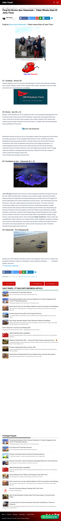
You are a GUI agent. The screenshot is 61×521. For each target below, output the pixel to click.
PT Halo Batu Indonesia (10, 266)
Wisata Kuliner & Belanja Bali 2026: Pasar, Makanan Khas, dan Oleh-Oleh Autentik (32, 354)
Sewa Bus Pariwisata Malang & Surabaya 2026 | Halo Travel (26, 488)
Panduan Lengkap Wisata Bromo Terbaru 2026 (22, 347)
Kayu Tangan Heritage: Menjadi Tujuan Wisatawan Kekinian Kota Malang (29, 320)
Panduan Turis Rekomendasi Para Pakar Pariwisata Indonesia (26, 454)
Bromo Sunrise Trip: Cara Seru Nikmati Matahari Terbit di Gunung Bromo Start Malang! (33, 306)
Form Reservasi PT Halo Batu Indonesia (20, 292)
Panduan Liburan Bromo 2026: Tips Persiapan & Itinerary (25, 313)
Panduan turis (34, 276)
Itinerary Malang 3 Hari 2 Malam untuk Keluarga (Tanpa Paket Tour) (28, 474)
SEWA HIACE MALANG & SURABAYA (19, 333)
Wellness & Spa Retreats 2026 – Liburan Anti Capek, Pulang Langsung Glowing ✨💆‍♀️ (33, 340)
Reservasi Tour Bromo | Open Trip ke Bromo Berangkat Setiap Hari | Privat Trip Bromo (33, 461)
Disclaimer (22, 514)
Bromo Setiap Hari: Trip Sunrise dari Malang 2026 (16, 327)
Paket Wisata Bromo (25, 276)
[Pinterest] (37, 18)
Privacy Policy (30, 514)
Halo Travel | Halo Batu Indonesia (21, 518)
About (3, 514)
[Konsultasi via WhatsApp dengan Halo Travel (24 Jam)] (50, 517)
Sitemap (15, 514)
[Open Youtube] (58, 515)
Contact (9, 514)
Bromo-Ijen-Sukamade (17, 24)
